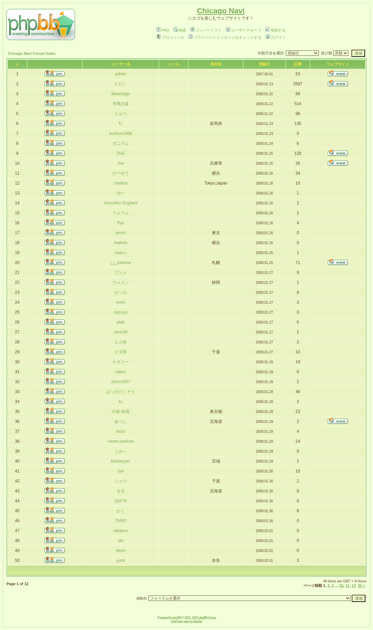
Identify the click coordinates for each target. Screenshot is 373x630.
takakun (120, 530)
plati (120, 322)
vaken (120, 371)
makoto (120, 242)
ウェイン (120, 282)
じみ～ (121, 451)
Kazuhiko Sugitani (120, 203)
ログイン (276, 37)
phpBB (176, 618)
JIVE (120, 153)
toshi (120, 302)
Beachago (120, 93)
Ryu (120, 222)
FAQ (162, 30)
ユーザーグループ (243, 30)
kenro (121, 232)
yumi (120, 560)
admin (121, 74)
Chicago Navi (220, 11)
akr (121, 540)
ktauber (197, 621)
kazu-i (120, 252)
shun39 (120, 332)
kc (121, 401)
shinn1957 (120, 381)
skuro (120, 550)
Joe (120, 163)
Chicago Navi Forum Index (32, 53)
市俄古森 (120, 103)
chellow (121, 183)
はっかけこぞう (120, 391)
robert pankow (121, 441)
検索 (179, 30)
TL (120, 123)
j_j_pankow (120, 262)
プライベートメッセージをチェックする (225, 37)
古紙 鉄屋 (120, 411)
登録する (275, 30)
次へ (361, 585)
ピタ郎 (121, 352)
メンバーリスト (206, 30)
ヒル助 (121, 342)
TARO (120, 520)
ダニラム (120, 143)
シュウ (121, 481)
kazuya (120, 312)
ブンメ (121, 272)
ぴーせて (120, 173)
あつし (121, 421)
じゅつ (121, 113)
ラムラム (120, 213)
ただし (121, 83)
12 (354, 585)
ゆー (121, 193)
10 (341, 585)
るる (121, 491)
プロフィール (170, 37)
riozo (120, 431)
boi (120, 471)
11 (347, 585)
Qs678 (121, 501)
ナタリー (120, 362)
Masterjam (120, 461)
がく (121, 510)
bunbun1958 (120, 133)
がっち (121, 292)
